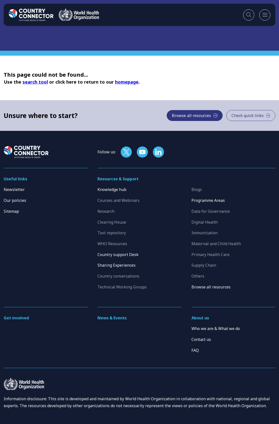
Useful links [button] (15, 179)
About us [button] (200, 318)
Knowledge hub (111, 189)
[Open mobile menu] (264, 15)
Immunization (204, 233)
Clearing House (111, 222)
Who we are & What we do (215, 328)
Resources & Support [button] (118, 179)
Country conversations (118, 276)
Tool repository (111, 233)
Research (106, 211)
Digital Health (204, 222)
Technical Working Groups (122, 287)
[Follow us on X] (126, 152)
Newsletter (14, 189)
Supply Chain (203, 265)
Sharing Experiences (116, 265)
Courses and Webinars (118, 200)
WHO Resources (112, 243)
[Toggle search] (248, 15)
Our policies (15, 200)
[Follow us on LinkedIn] (158, 152)
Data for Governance (210, 211)
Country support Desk (118, 254)
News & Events (112, 318)
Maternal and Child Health (216, 243)
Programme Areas (208, 200)
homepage (127, 82)
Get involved (16, 318)
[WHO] (79, 15)
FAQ (195, 350)
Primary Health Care (210, 254)
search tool (35, 82)
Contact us (201, 339)
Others (197, 276)
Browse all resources (211, 287)
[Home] (31, 15)
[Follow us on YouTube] (142, 152)
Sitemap (11, 211)
